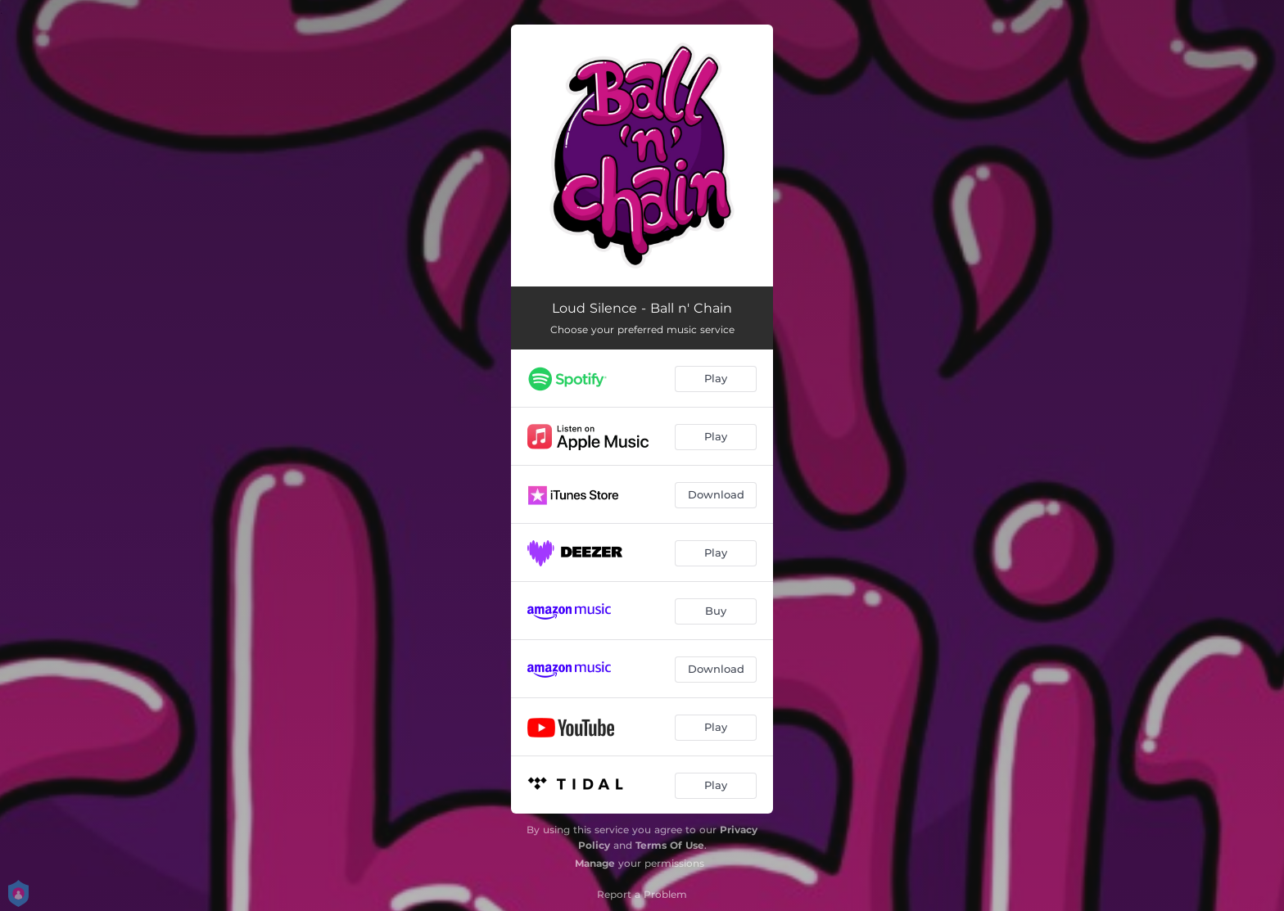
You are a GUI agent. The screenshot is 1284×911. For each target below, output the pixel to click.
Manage (595, 863)
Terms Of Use (669, 845)
